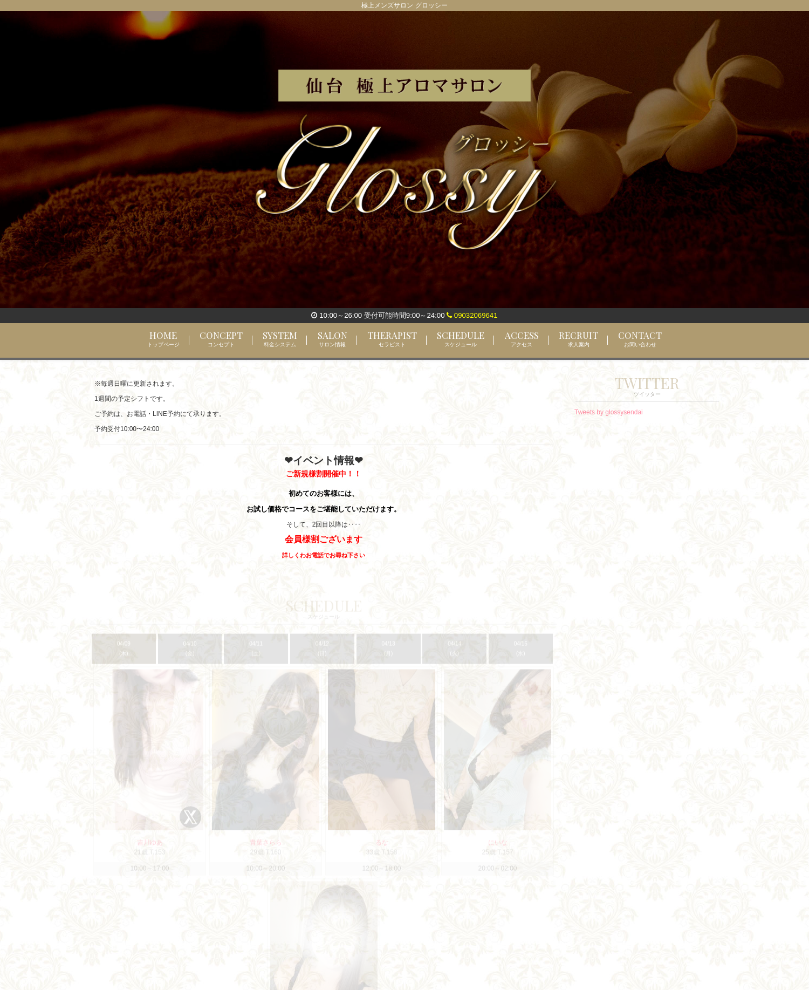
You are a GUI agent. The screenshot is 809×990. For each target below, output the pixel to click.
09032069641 (472, 315)
